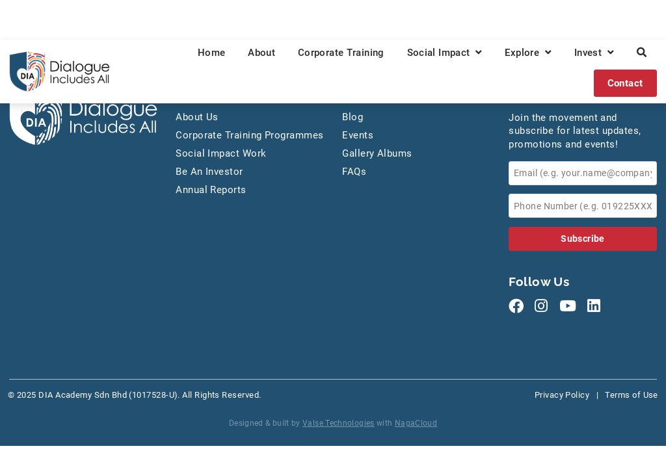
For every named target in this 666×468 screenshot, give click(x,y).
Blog (352, 117)
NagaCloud (416, 423)
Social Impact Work (221, 153)
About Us (197, 117)
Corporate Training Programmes (249, 135)
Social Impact (445, 52)
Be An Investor (209, 171)
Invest (594, 52)
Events (357, 135)
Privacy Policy (562, 395)
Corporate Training (341, 52)
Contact (625, 83)
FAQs (354, 171)
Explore (528, 52)
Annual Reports (211, 190)
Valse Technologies (338, 423)
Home (212, 52)
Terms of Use (631, 395)
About (261, 52)
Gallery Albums (377, 153)
